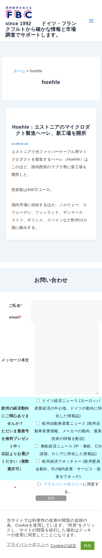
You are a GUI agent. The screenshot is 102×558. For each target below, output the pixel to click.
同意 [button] (87, 546)
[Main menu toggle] (91, 21)
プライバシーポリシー (63, 484)
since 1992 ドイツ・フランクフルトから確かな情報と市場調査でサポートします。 (41, 29)
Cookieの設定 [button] (63, 546)
